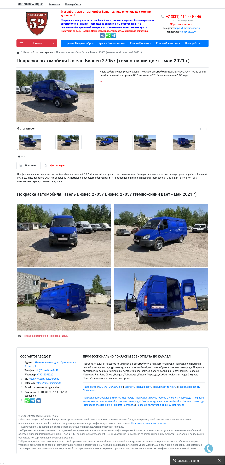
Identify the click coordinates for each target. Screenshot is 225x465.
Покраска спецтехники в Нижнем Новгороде (109, 405)
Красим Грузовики (140, 43)
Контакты (129, 386)
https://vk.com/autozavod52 (44, 378)
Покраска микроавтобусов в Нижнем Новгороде (163, 397)
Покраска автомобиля (35, 335)
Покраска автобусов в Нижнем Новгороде (160, 405)
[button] (21, 156)
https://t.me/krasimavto (187, 28)
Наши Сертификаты (165, 386)
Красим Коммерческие (112, 43)
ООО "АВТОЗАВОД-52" (110, 386)
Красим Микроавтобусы (80, 43)
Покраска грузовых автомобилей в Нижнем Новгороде (173, 401)
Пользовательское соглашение (149, 423)
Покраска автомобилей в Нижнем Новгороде (108, 397)
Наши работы (192, 43)
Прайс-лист (89, 390)
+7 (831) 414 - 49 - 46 (46, 370)
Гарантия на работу (189, 386)
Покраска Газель (58, 335)
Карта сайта (89, 386)
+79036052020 (188, 31)
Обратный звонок (181, 24)
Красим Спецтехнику (168, 43)
